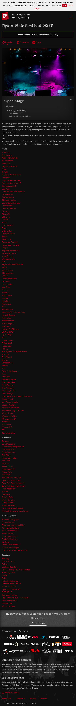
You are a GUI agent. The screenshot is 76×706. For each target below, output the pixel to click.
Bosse (4, 169)
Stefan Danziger (8, 500)
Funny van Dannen (10, 242)
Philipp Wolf (7, 343)
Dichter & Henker (9, 200)
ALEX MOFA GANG (10, 158)
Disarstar (5, 211)
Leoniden (6, 281)
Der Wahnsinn (8, 197)
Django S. (6, 214)
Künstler (7, 42)
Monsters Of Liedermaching (13, 312)
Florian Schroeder (9, 458)
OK (64, 5)
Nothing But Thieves (10, 329)
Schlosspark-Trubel (10, 536)
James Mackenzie (9, 253)
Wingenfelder (7, 413)
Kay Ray (5, 463)
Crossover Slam (8, 449)
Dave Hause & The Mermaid (13, 191)
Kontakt (32, 698)
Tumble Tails (7, 603)
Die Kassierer (7, 206)
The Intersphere (8, 382)
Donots (5, 220)
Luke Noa (6, 287)
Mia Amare (6, 304)
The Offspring (7, 385)
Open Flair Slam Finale (11, 480)
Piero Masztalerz (8, 489)
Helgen (5, 248)
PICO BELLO (7, 592)
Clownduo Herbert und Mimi (13, 525)
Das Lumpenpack (9, 186)
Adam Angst (7, 155)
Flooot (4, 236)
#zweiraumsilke (8, 433)
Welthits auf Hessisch (10, 407)
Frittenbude (6, 239)
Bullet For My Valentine (11, 175)
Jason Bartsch (7, 256)
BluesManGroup (8, 561)
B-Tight (5, 172)
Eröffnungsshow (8, 572)
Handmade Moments (11, 245)
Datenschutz (20, 698)
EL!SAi (4, 222)
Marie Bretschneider (10, 531)
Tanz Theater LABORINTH (13, 508)
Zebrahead (6, 424)
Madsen (5, 290)
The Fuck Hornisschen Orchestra (15, 511)
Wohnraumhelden (9, 416)
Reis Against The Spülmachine (14, 351)
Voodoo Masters (8, 405)
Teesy (4, 374)
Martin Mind (7, 295)
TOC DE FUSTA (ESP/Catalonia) (15, 550)
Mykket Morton (8, 321)
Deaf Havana (7, 194)
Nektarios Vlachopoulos (11, 477)
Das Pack (5, 189)
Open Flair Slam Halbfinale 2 (13, 486)
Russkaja (5, 354)
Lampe (5, 276)
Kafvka (4, 267)
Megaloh (5, 301)
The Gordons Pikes (9, 600)
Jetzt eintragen (38, 623)
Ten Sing (5, 542)
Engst (4, 228)
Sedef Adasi (7, 357)
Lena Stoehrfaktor (9, 278)
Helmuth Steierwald (10, 581)
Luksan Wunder (8, 469)
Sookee (5, 365)
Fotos (36, 42)
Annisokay (6, 163)
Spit (3, 368)
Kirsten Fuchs (7, 466)
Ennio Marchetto (8, 452)
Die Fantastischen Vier (11, 203)
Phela (4, 337)
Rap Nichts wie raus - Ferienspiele (15, 598)
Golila (4, 578)
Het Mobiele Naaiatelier (11, 584)
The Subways (7, 393)
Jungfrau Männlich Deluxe (12, 264)
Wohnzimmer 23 (9, 419)
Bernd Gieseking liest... (11, 519)
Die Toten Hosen (9, 208)
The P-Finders (7, 388)
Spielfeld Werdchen (10, 539)
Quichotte (6, 494)
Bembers (5, 441)
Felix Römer (7, 455)
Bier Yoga (6, 558)
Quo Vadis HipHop (9, 595)
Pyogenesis (6, 346)
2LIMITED (6, 152)
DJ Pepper (6, 217)
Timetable (23, 42)
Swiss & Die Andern (10, 371)
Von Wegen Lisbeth (10, 402)
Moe (3, 306)
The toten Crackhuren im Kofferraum (17, 396)
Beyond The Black (9, 166)
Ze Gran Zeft (7, 427)
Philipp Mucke (7, 340)
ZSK (3, 430)
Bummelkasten (8, 522)
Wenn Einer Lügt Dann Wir (13, 410)
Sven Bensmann (8, 505)
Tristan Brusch (7, 399)
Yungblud (6, 422)
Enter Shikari (7, 231)
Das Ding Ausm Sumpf (11, 183)
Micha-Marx (7, 472)
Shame (5, 360)
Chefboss (6, 177)
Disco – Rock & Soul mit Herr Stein (16, 570)
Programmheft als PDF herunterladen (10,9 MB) (38, 35)
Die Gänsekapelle (9, 567)
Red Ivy (5, 349)
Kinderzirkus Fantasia (10, 528)
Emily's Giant (7, 225)
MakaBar (5, 292)
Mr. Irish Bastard (8, 315)
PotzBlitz (5, 491)
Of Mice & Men (8, 332)
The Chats (6, 377)
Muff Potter (6, 318)
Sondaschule (7, 363)
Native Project (7, 323)
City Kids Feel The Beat (11, 180)
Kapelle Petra (7, 270)
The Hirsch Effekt (9, 379)
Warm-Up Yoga (8, 606)
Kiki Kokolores (7, 273)
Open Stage (7, 335)
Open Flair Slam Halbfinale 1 (13, 483)
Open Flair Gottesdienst (11, 589)
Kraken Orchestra (9, 586)
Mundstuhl (6, 475)
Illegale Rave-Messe (10, 250)
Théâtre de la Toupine (11, 547)
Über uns (43, 698)
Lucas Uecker (7, 284)
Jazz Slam (6, 461)
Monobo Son (7, 309)
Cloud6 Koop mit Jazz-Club (13, 447)
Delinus (5, 564)
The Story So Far (8, 391)
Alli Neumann (7, 161)
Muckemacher (7, 533)
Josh (3, 262)
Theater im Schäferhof (11, 545)
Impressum (6, 698)
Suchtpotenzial (8, 503)
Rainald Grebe (8, 497)
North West (6, 326)
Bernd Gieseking (8, 444)
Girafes (5, 575)
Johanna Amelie (8, 259)
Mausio (5, 298)
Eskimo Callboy (8, 234)
